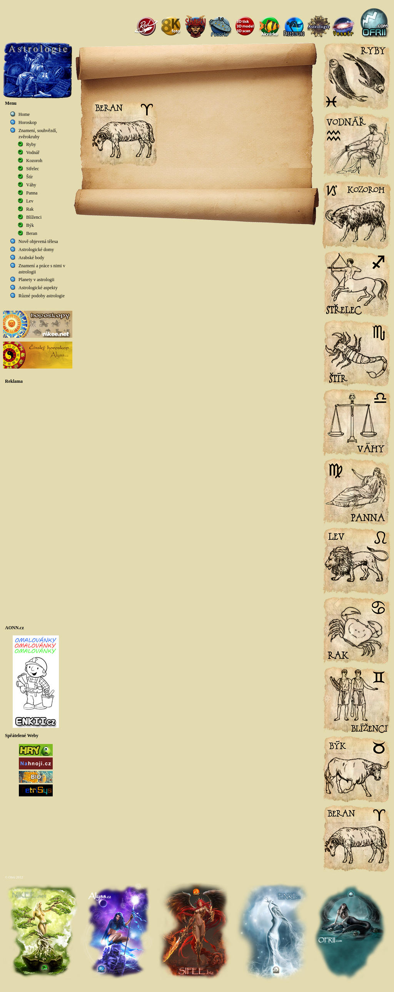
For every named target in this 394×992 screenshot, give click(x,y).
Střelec (32, 168)
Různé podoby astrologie (41, 295)
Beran (31, 233)
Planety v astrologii (36, 279)
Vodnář (32, 152)
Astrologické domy (36, 249)
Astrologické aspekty (38, 287)
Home (24, 114)
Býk (30, 225)
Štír (29, 176)
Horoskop (27, 122)
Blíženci (34, 217)
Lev (29, 201)
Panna (31, 193)
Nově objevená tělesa (38, 241)
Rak (29, 209)
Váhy (31, 185)
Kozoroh (34, 160)
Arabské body (31, 257)
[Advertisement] (37, 504)
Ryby (31, 144)
